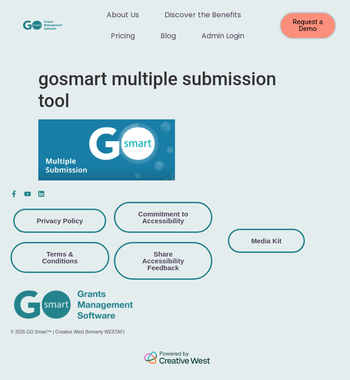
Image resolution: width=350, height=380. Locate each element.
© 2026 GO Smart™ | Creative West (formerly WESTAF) (67, 331)
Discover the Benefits (203, 15)
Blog (168, 36)
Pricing (123, 36)
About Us (123, 15)
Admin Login (222, 36)
